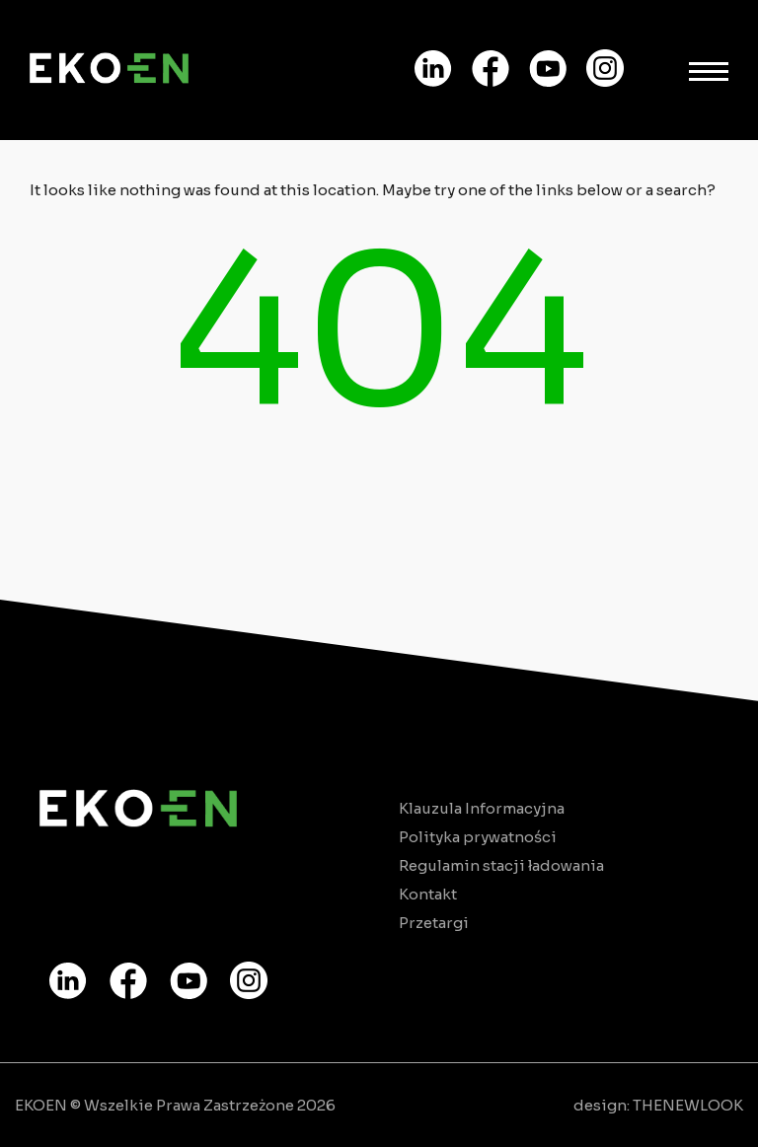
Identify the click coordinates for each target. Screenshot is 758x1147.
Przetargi (434, 922)
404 (379, 333)
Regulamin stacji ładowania (501, 865)
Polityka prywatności (478, 836)
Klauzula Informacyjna (482, 808)
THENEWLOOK (688, 1105)
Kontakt (428, 894)
